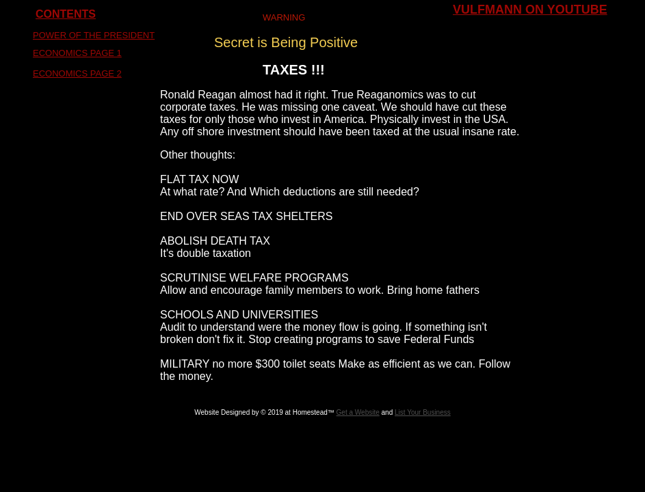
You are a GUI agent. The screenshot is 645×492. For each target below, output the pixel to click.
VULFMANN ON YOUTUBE (530, 9)
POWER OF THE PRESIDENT (94, 35)
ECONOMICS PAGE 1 (77, 53)
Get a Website (358, 412)
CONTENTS (66, 14)
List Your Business (423, 412)
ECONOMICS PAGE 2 (77, 73)
